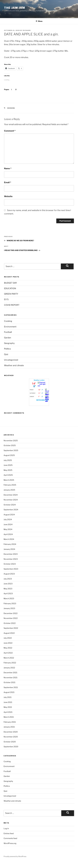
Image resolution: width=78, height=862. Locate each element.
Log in (6, 828)
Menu (39, 21)
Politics (7, 349)
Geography (9, 343)
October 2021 (9, 682)
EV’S (6, 299)
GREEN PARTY (11, 294)
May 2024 (8, 529)
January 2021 (9, 727)
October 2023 (10, 564)
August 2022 (9, 633)
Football (8, 332)
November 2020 (11, 737)
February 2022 (10, 663)
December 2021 (10, 673)
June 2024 (8, 524)
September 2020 (11, 747)
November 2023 (11, 559)
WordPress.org (10, 843)
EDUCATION (10, 288)
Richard (27, 30)
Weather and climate (14, 365)
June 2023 (8, 584)
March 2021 (9, 717)
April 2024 (8, 534)
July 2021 (7, 697)
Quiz (6, 354)
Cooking (11, 108)
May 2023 (8, 589)
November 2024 (11, 500)
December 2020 (11, 732)
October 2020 (10, 742)
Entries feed (9, 833)
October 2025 (10, 445)
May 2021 (8, 707)
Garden (7, 337)
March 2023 (9, 598)
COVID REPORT (11, 305)
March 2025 (9, 480)
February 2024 (10, 544)
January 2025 (9, 490)
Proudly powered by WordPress (15, 856)
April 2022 (8, 653)
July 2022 (8, 638)
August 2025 (9, 455)
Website (8, 196)
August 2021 (9, 692)
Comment (9, 131)
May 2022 (8, 648)
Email (7, 182)
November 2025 (11, 441)
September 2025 (11, 450)
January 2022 (9, 668)
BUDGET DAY (10, 283)
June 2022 (8, 643)
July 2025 (8, 460)
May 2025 (8, 470)
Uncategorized (11, 360)
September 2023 (11, 569)
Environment (10, 326)
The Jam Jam (14, 7)
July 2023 (8, 579)
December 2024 (11, 495)
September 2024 (11, 510)
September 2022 (11, 628)
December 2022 (11, 613)
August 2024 (9, 515)
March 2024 (9, 539)
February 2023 (10, 603)
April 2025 (8, 475)
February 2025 (10, 485)
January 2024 (9, 549)
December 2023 (11, 554)
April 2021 (8, 712)
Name (7, 168)
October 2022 (10, 623)
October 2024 (10, 505)
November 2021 (10, 677)
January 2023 (9, 608)
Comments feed (10, 838)
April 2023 (8, 593)
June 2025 (8, 465)
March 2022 (9, 658)
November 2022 (11, 618)
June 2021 (8, 702)
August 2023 (9, 574)
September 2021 (11, 687)
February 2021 (10, 722)
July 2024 (8, 519)
